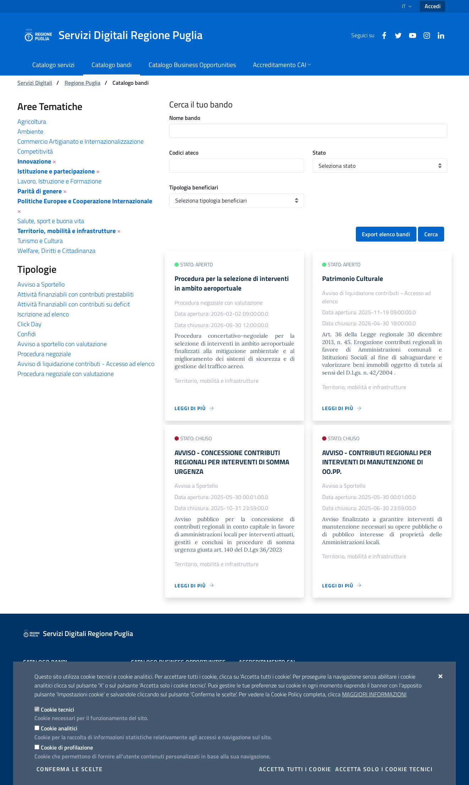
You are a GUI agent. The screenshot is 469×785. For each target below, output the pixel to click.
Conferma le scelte (70, 769)
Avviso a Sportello (41, 284)
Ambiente (30, 131)
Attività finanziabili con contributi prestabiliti (75, 294)
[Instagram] (424, 35)
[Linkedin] (438, 35)
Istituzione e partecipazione (56, 171)
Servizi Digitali (34, 82)
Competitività (35, 151)
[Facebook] (381, 35)
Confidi (26, 334)
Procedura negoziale (44, 354)
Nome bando (184, 118)
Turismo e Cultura (40, 240)
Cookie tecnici (57, 709)
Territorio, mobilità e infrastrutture (66, 231)
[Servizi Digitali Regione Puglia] (117, 35)
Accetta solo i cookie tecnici (383, 769)
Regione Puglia (82, 82)
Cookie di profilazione (67, 747)
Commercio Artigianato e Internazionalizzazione (80, 141)
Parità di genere (39, 191)
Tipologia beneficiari (193, 187)
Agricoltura (31, 121)
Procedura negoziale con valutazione (65, 373)
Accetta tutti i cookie (295, 769)
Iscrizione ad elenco (43, 314)
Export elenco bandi (386, 234)
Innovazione (34, 161)
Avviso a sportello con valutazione (62, 344)
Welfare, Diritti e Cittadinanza (56, 250)
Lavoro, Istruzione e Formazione (59, 181)
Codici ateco (183, 152)
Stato (319, 152)
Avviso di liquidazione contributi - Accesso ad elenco (85, 364)
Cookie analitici (59, 728)
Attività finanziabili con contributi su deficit (73, 304)
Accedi (433, 6)
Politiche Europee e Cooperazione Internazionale (84, 201)
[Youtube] (410, 35)
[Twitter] (395, 35)
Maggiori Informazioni (374, 694)
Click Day (29, 324)
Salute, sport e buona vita (50, 221)
